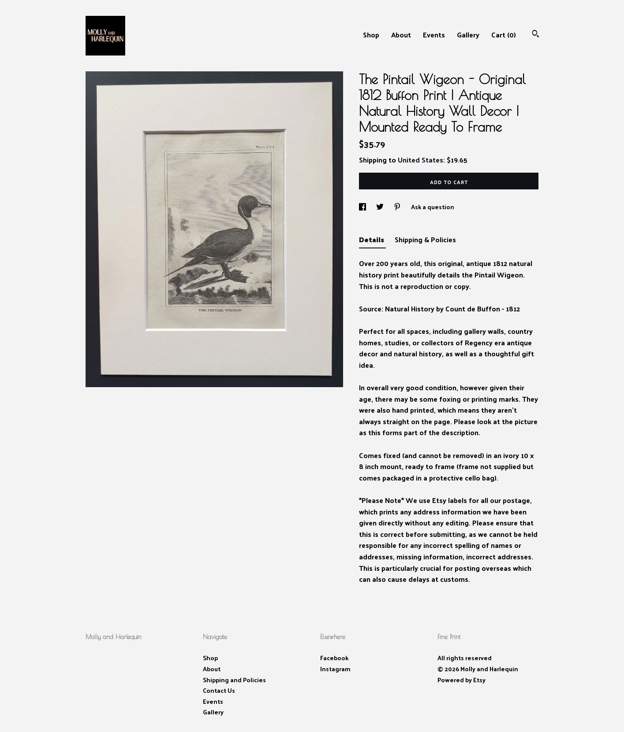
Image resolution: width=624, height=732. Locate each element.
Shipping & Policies (425, 239)
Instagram (335, 668)
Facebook (334, 657)
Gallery (468, 34)
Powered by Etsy (461, 679)
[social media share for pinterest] (398, 206)
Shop (371, 34)
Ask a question (432, 206)
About (401, 34)
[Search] (535, 34)
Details (372, 239)
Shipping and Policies (234, 679)
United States (420, 159)
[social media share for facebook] (363, 206)
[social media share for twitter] (380, 206)
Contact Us (219, 690)
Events (434, 34)
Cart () (503, 34)
